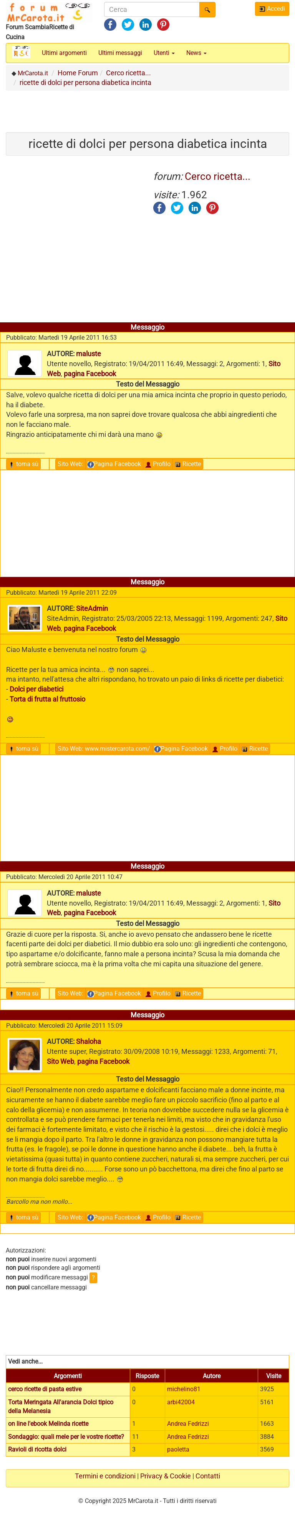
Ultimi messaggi (120, 52)
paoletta (178, 1449)
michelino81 (184, 1389)
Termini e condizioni (105, 1476)
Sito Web (70, 464)
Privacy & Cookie (165, 1476)
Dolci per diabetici (36, 689)
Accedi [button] (272, 8)
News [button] (196, 52)
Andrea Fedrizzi (188, 1423)
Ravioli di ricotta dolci (37, 1449)
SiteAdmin (92, 608)
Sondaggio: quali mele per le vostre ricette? (66, 1436)
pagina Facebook (90, 374)
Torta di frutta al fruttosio (47, 699)
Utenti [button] (164, 52)
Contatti (208, 1476)
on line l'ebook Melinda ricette (48, 1423)
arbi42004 (181, 1402)
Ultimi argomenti (64, 52)
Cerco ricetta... (217, 176)
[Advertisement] (147, 108)
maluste (88, 354)
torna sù (23, 464)
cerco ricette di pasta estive (44, 1389)
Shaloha (88, 1041)
